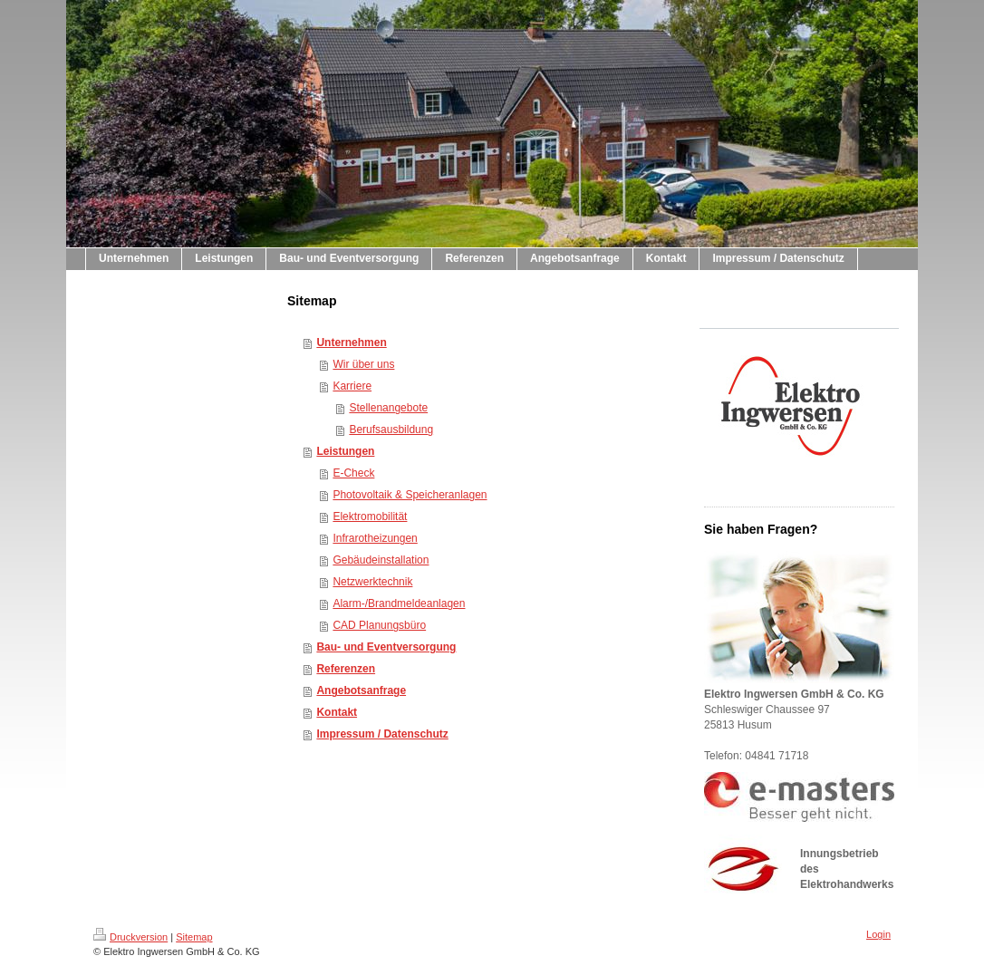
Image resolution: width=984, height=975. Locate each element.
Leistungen (345, 451)
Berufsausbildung (391, 429)
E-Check (353, 473)
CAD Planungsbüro (379, 625)
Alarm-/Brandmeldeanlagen (399, 603)
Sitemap (194, 937)
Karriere (352, 386)
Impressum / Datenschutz (382, 734)
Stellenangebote (388, 407)
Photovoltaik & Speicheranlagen (410, 494)
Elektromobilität (370, 516)
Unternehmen (351, 342)
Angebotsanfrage (361, 690)
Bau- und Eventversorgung (386, 647)
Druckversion (130, 937)
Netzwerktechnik (372, 581)
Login (878, 934)
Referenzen (345, 668)
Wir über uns (363, 364)
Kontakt (336, 712)
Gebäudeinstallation (381, 560)
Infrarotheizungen (375, 538)
